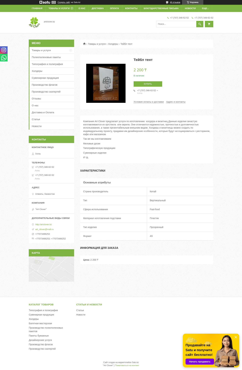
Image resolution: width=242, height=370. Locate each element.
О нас (82, 8)
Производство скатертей (46, 91)
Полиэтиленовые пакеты (46, 57)
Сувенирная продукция (45, 77)
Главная (37, 8)
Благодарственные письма (161, 8)
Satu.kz (135, 362)
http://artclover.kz (43, 224)
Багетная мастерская (40, 323)
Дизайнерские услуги (40, 340)
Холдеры (113, 44)
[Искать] (199, 24)
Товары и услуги (59, 8)
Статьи (36, 119)
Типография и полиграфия (47, 64)
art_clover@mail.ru (44, 229)
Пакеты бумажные (39, 335)
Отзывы (36, 98)
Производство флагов (44, 84)
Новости (190, 8)
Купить (148, 84)
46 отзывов (175, 2)
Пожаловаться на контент (127, 365)
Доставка (98, 8)
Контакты (131, 8)
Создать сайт (64, 2)
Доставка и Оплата (43, 112)
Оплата (114, 8)
